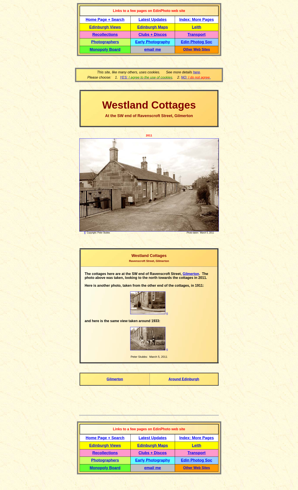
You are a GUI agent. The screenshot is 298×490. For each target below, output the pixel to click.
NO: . (196, 77)
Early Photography (152, 42)
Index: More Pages (196, 19)
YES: (146, 77)
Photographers (105, 42)
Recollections (105, 34)
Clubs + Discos (152, 34)
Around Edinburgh (183, 379)
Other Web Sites (196, 49)
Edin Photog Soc (196, 42)
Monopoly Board (105, 49)
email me (152, 49)
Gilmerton (191, 274)
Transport (197, 34)
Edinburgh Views (105, 27)
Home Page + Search (105, 19)
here (196, 72)
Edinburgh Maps (152, 27)
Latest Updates (153, 19)
